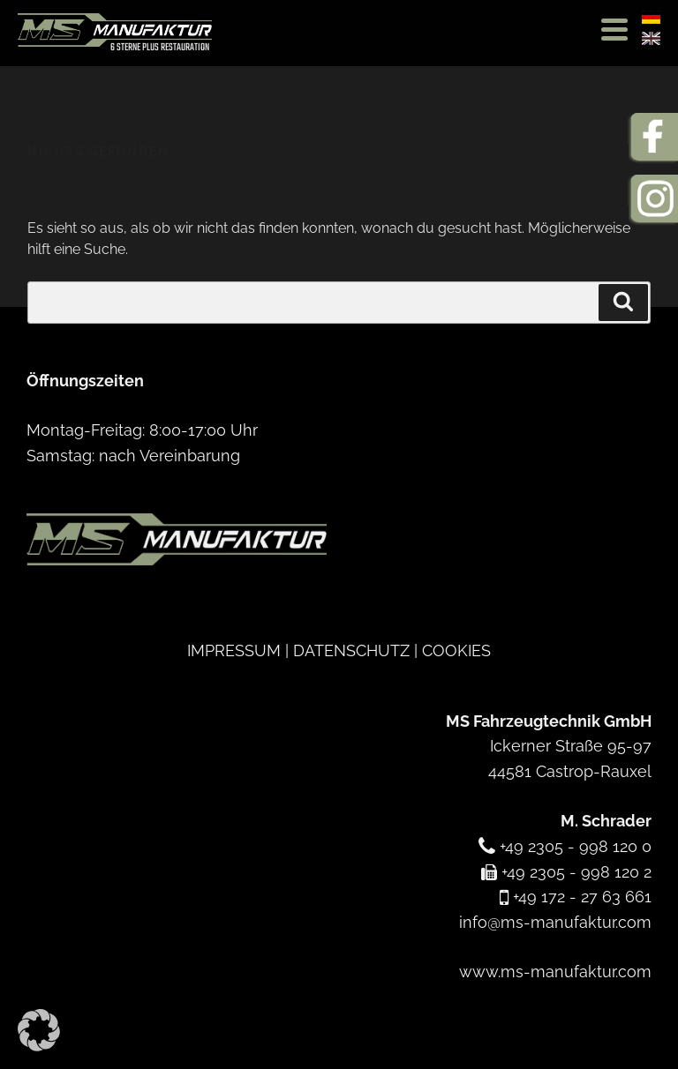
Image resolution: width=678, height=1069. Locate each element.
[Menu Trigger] (614, 28)
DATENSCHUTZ (351, 650)
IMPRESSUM (234, 650)
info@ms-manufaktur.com (555, 922)
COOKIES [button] (456, 650)
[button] (39, 1030)
